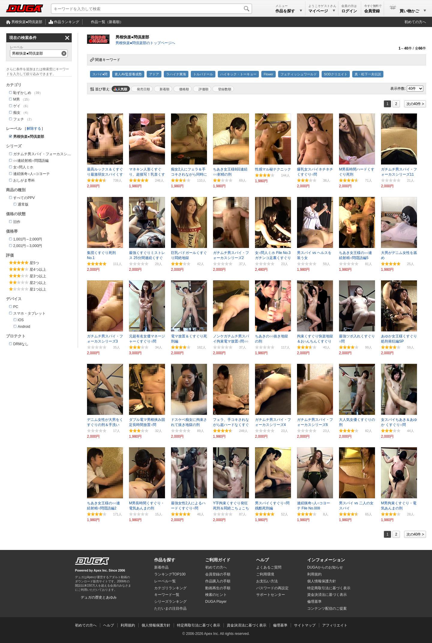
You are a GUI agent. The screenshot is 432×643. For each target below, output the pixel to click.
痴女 (16, 112)
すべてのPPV (24, 198)
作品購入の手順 (217, 581)
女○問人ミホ (23, 167)
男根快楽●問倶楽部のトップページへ (145, 43)
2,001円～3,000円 (27, 246)
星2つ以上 (38, 283)
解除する (34, 128)
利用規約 (314, 574)
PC (15, 307)
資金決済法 (327, 595)
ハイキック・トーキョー (238, 74)
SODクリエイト (335, 74)
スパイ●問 (99, 74)
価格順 (184, 89)
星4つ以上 (38, 269)
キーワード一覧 (166, 595)
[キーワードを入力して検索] (151, 9)
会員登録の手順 (217, 574)
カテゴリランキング (170, 588)
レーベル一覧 (165, 581)
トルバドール (203, 74)
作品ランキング (66, 22)
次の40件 (413, 104)
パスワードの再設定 (272, 588)
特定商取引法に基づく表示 (198, 625)
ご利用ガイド (217, 559)
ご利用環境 (265, 574)
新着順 (165, 89)
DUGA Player (215, 601)
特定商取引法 (328, 588)
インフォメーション (326, 559)
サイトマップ (305, 625)
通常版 (23, 204)
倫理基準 (314, 601)
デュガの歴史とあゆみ (99, 597)
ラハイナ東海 (176, 74)
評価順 (203, 89)
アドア (154, 74)
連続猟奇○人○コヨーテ (31, 174)
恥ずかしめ (22, 93)
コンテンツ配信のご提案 (327, 608)
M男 (16, 99)
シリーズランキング (170, 601)
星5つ (34, 263)
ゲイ (16, 106)
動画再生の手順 (217, 588)
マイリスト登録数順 (223, 89)
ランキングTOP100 (169, 574)
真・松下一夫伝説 (368, 74)
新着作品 (161, 567)
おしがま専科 (24, 180)
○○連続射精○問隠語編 (31, 160)
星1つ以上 (38, 289)
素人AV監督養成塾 (128, 74)
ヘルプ (262, 559)
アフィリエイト (334, 625)
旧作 (16, 222)
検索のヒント (216, 595)
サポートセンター (270, 595)
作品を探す (164, 559)
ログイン (349, 11)
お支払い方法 (267, 581)
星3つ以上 (38, 276)
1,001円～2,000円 (27, 239)
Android (24, 327)
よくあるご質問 (268, 567)
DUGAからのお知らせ (325, 567)
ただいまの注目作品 (170, 608)
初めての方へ (415, 22)
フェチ (18, 119)
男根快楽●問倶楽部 (26, 22)
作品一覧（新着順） (107, 22)
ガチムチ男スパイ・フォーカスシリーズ (45, 154)
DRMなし (20, 344)
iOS (21, 320)
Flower (268, 74)
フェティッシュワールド (298, 74)
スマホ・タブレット (29, 313)
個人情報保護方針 (321, 581)
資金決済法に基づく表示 (246, 625)
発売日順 (143, 89)
